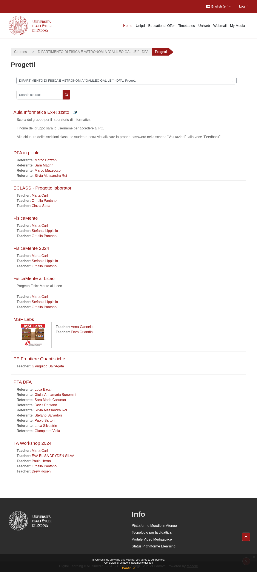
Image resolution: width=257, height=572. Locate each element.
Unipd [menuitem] (140, 26)
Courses (20, 52)
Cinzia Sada (41, 206)
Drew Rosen (41, 471)
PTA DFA (23, 381)
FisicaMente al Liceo (34, 278)
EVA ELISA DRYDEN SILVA (53, 456)
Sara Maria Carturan (50, 400)
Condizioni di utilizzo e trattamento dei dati (128, 562)
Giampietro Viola (47, 431)
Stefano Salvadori (48, 415)
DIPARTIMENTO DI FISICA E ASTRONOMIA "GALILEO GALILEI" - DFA (93, 52)
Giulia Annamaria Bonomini (55, 394)
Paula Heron (41, 461)
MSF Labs (24, 319)
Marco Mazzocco (48, 170)
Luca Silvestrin (46, 425)
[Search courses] (39, 94)
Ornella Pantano (44, 200)
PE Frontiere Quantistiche (39, 358)
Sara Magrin (44, 165)
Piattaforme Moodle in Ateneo (154, 525)
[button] (218, 6)
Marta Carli (40, 195)
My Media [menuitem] (237, 26)
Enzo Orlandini (82, 332)
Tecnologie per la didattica (152, 532)
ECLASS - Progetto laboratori (43, 187)
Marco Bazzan (46, 160)
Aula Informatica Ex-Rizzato (41, 112)
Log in (243, 6)
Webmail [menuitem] (220, 26)
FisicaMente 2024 (31, 248)
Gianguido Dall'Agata (48, 366)
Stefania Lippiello (45, 231)
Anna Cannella (82, 327)
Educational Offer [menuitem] (161, 26)
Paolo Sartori (45, 420)
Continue (128, 568)
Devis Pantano (46, 405)
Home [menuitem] (127, 26)
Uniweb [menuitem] (204, 26)
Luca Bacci (43, 389)
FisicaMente (26, 218)
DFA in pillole (27, 152)
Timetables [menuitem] (186, 26)
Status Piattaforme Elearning (154, 546)
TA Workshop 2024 (33, 443)
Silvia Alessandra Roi (51, 175)
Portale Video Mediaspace (152, 539)
